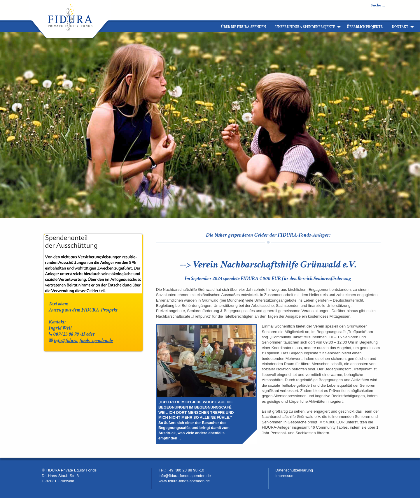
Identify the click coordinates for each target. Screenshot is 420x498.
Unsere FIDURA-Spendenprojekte (305, 27)
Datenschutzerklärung (294, 470)
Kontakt (400, 27)
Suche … (378, 5)
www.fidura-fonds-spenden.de (184, 481)
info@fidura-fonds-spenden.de (83, 340)
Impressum (285, 476)
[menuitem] (211, 27)
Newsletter (406, 5)
